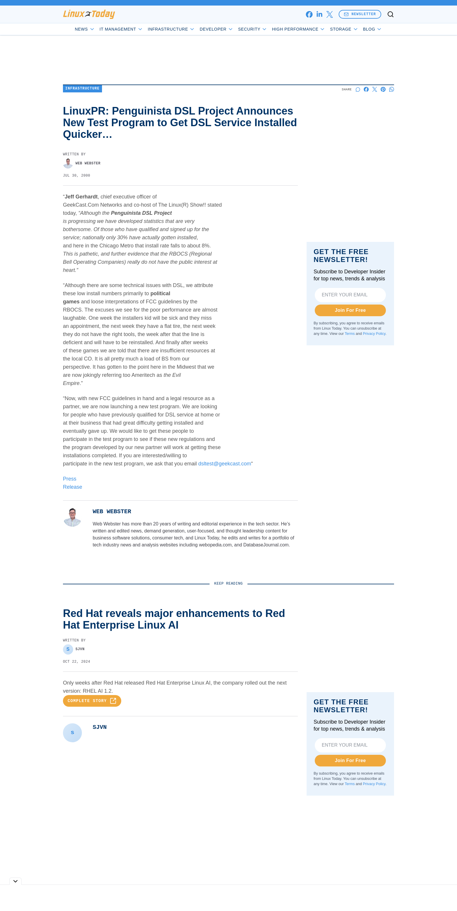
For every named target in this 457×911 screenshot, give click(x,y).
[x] (329, 14)
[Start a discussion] (357, 89)
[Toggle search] (390, 14)
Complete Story (92, 700)
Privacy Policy (374, 334)
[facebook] (309, 14)
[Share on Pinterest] (383, 89)
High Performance (298, 29)
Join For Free (350, 310)
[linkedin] (319, 14)
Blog (372, 29)
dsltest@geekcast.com (224, 464)
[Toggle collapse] (15, 881)
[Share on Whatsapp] (391, 89)
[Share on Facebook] (366, 89)
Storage (344, 29)
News (85, 29)
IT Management (121, 29)
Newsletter (360, 14)
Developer (216, 29)
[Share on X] (374, 89)
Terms (350, 334)
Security (252, 29)
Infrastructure (171, 29)
